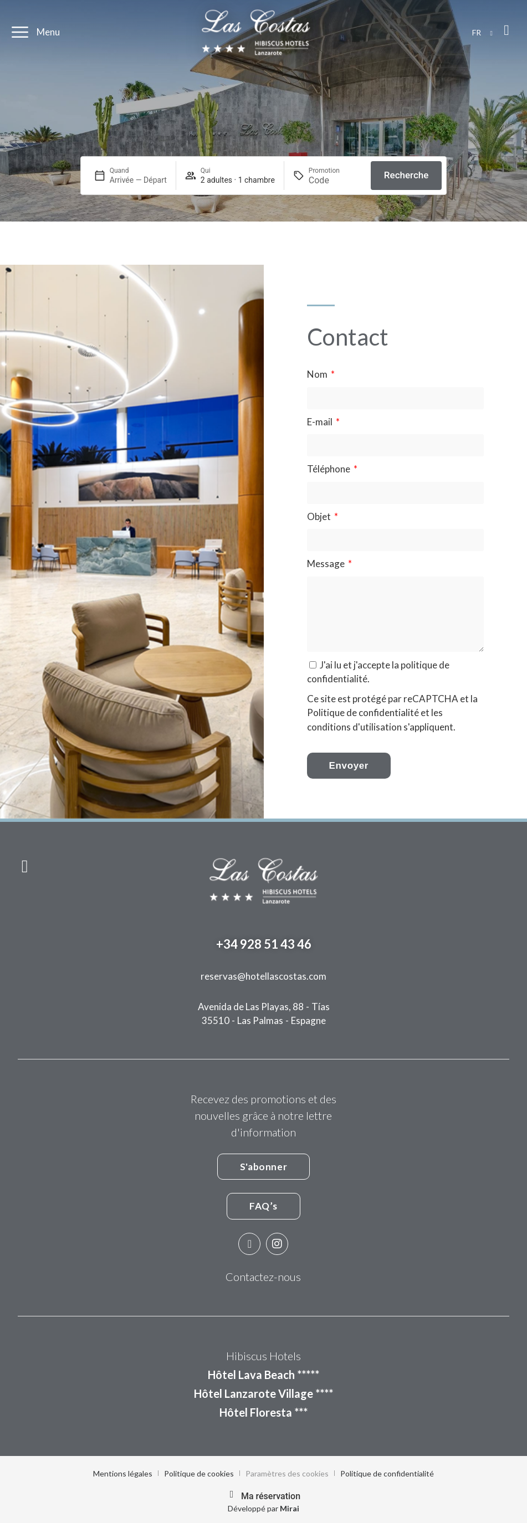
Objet (319, 516)
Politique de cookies (199, 1473)
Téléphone (329, 469)
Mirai (289, 1508)
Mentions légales (122, 1473)
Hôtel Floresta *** (263, 1412)
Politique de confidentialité (363, 712)
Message (326, 563)
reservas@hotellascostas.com (263, 976)
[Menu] (20, 32)
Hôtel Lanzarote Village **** (263, 1393)
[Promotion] (335, 180)
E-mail (320, 422)
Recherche (406, 175)
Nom (318, 374)
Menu (48, 32)
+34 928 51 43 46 (263, 944)
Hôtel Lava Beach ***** (263, 1374)
